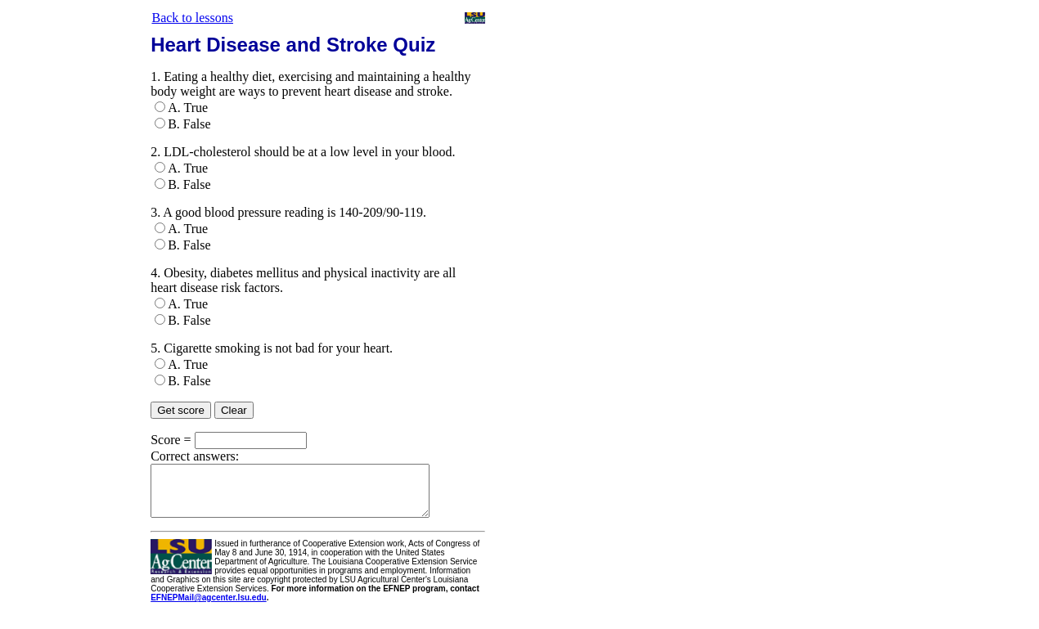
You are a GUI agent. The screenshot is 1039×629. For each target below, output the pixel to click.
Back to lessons (192, 18)
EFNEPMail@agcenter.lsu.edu (205, 607)
